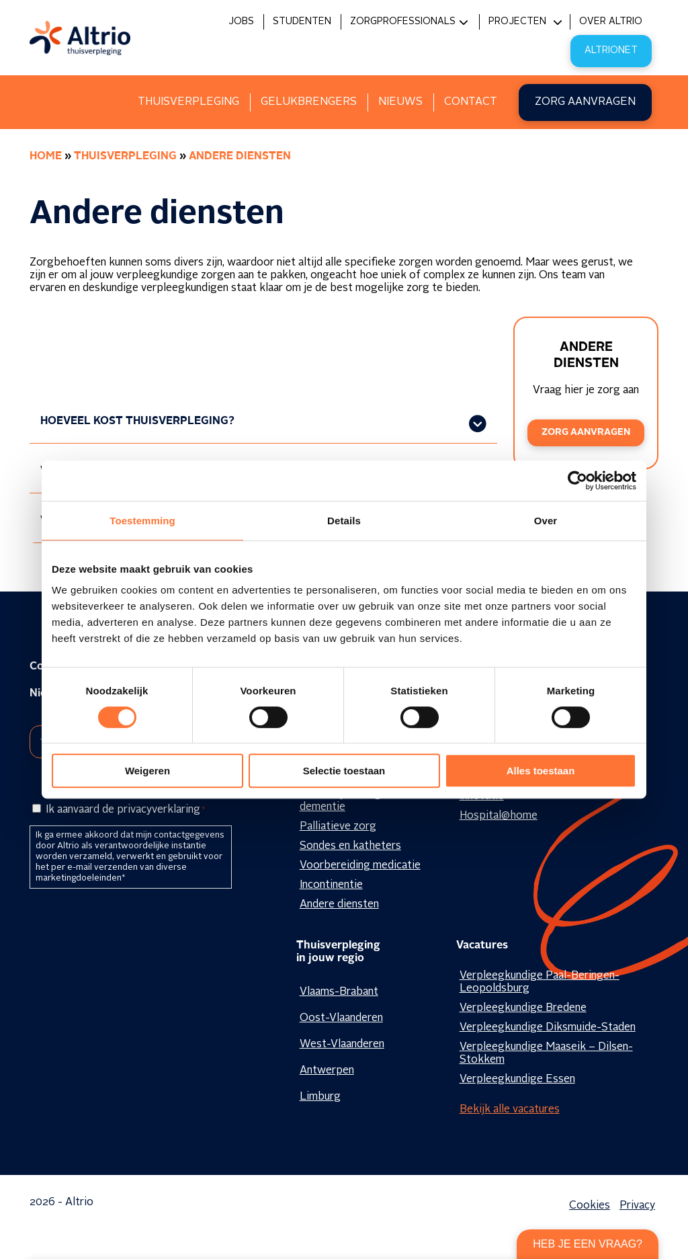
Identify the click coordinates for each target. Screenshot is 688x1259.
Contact (470, 102)
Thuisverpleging (188, 102)
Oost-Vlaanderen (341, 1018)
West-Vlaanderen (342, 1044)
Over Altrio (610, 21)
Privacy (637, 1206)
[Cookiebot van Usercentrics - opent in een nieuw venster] (577, 481)
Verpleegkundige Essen (517, 1079)
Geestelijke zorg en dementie (347, 801)
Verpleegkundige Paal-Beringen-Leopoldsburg (539, 982)
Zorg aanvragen (585, 102)
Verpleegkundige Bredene (523, 1008)
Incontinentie (331, 885)
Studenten (302, 21)
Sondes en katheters (350, 846)
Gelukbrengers (309, 102)
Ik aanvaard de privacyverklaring (125, 810)
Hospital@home (499, 816)
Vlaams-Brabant (339, 992)
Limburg (320, 1097)
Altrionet (611, 50)
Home (46, 156)
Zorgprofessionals (403, 21)
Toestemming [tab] (142, 520)
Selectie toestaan (344, 770)
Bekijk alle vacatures (510, 1109)
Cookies (589, 1206)
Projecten (517, 21)
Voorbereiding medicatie (360, 865)
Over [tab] (546, 520)
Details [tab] (344, 520)
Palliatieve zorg (338, 826)
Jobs (241, 21)
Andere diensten (339, 904)
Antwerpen (327, 1070)
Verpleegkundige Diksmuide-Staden (548, 1027)
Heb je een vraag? (587, 1244)
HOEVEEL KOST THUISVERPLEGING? (137, 421)
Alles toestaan (541, 770)
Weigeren (147, 770)
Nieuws (400, 102)
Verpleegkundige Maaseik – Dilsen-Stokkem (546, 1053)
